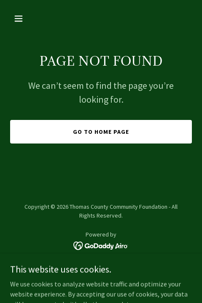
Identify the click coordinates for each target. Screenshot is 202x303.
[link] (101, 245)
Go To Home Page (101, 132)
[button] (31, 18)
